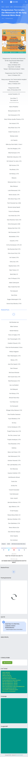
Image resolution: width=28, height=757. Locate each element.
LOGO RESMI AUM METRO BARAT (10, 689)
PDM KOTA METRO (6, 675)
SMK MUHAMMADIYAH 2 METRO (10, 685)
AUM (9, 544)
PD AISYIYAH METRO (7, 677)
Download (8, 662)
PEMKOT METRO (6, 674)
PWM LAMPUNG (6, 672)
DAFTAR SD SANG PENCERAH (9, 678)
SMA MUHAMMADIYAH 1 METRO (10, 683)
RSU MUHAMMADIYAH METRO (9, 688)
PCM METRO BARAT (19, 755)
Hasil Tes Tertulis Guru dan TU (14, 556)
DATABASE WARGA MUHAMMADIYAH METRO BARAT (14, 561)
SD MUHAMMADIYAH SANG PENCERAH (11, 680)
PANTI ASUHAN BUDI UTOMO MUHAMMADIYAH (13, 686)
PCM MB (14, 2)
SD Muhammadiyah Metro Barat (18, 544)
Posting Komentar (9, 18)
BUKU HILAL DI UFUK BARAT (9, 691)
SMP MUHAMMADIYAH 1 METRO (10, 682)
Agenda (3, 544)
